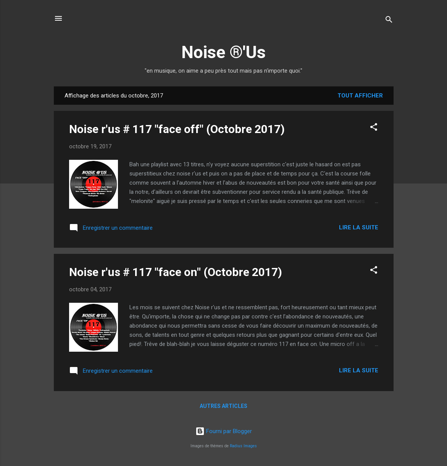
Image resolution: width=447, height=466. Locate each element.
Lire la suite (358, 227)
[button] (373, 128)
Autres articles (223, 406)
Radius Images (243, 445)
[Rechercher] (389, 20)
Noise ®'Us (223, 52)
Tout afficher (360, 95)
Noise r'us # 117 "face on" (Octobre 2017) (175, 272)
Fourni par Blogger (223, 431)
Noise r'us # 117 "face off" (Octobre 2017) (177, 129)
